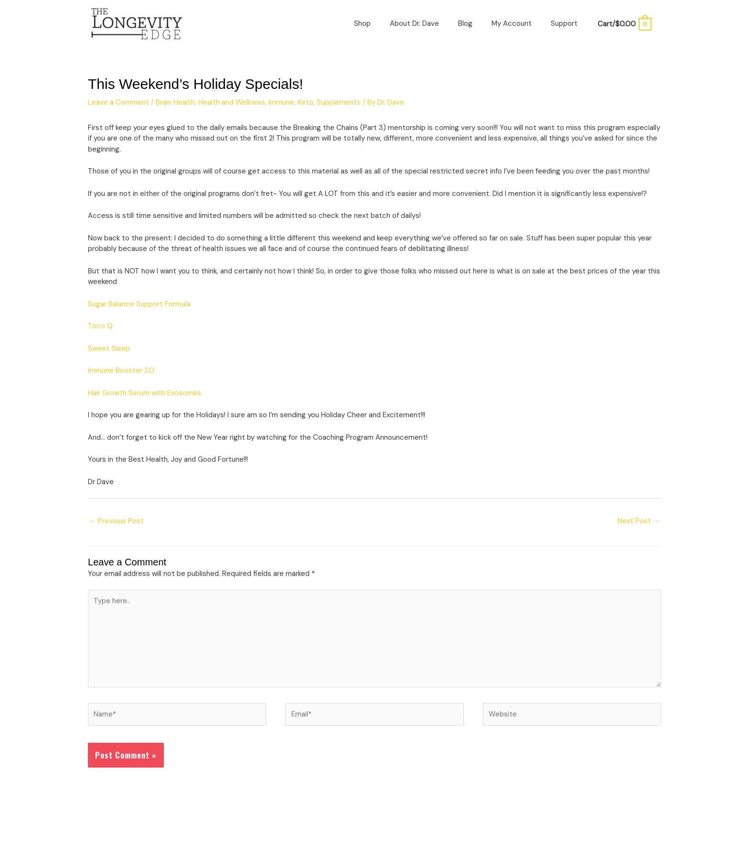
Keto (305, 102)
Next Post (639, 521)
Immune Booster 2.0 (121, 370)
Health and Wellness (231, 102)
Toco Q (100, 326)
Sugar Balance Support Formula (139, 304)
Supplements (339, 102)
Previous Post (116, 521)
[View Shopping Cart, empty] (624, 24)
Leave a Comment (118, 102)
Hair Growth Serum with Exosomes (144, 393)
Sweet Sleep (109, 348)
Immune (281, 102)
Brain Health (175, 102)
